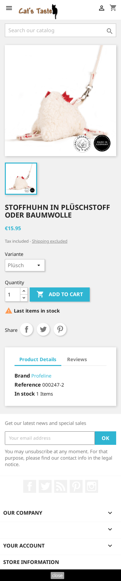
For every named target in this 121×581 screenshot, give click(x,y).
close (57, 575)
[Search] (60, 30)
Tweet (43, 329)
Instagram (91, 486)
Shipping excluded (49, 241)
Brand (22, 375)
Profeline (41, 375)
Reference (28, 384)
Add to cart (59, 294)
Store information (31, 562)
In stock (25, 393)
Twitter (45, 486)
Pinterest (60, 329)
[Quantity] (12, 294)
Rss (60, 486)
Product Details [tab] (37, 359)
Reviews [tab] (77, 359)
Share (26, 329)
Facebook (29, 486)
